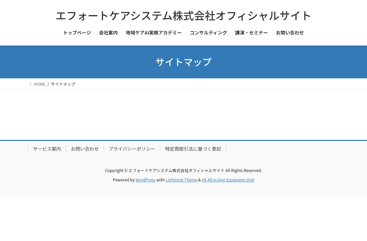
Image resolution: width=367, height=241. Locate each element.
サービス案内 (47, 148)
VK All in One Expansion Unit (228, 179)
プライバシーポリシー (132, 148)
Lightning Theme (181, 179)
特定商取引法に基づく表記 (193, 148)
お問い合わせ (85, 148)
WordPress (145, 179)
